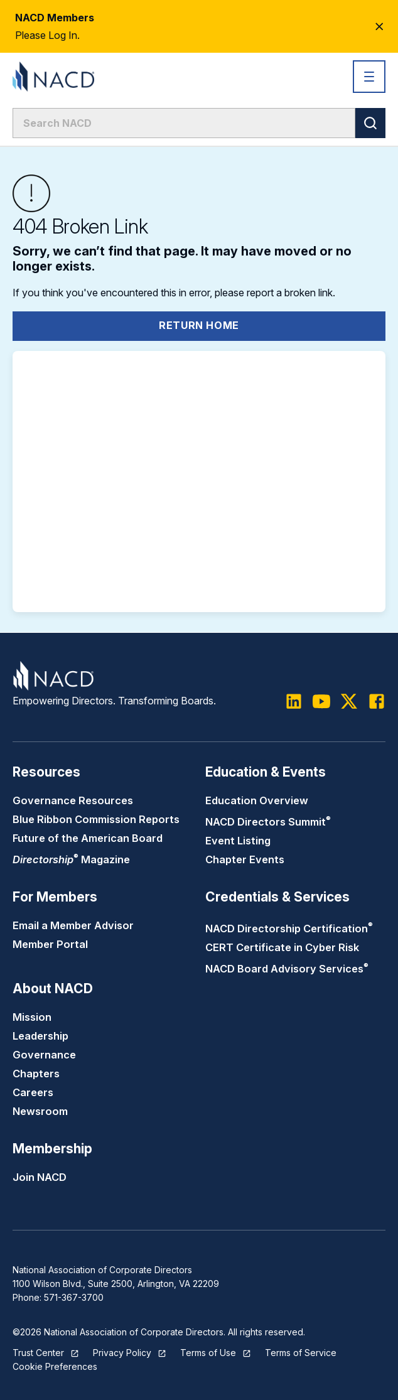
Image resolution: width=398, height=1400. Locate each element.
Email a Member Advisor (73, 925)
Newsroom (40, 1111)
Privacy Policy (122, 1352)
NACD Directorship (289, 928)
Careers (33, 1092)
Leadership (40, 1036)
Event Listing (238, 840)
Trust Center (38, 1352)
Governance (44, 1054)
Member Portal (50, 944)
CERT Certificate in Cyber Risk (282, 947)
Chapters (36, 1073)
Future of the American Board (88, 838)
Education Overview (256, 800)
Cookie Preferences (55, 1366)
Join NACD (40, 1177)
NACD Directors (268, 822)
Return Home (199, 325)
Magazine (71, 859)
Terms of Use (208, 1352)
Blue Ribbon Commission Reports (96, 819)
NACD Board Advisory (286, 968)
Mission (32, 1017)
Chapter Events (244, 859)
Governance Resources (73, 800)
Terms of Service (300, 1352)
